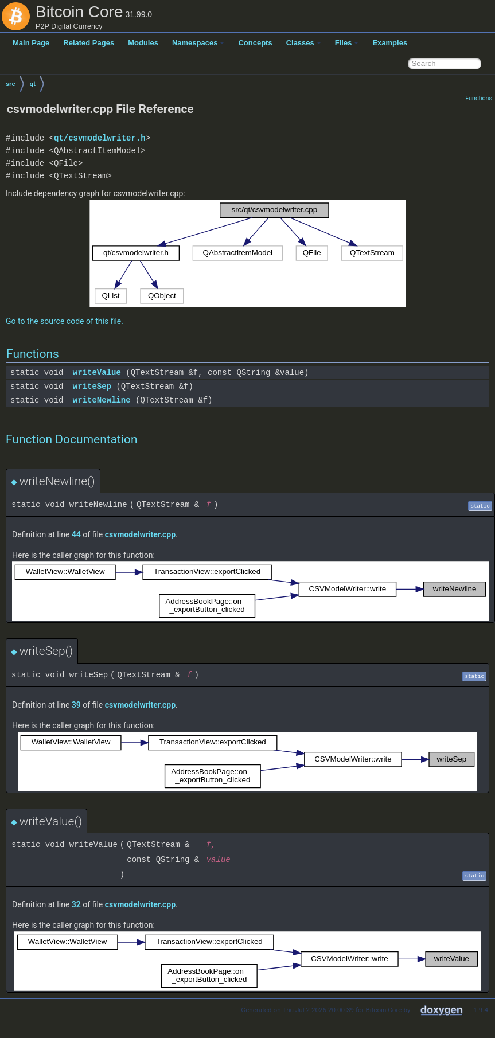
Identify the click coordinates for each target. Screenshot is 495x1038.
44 (76, 534)
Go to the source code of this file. (64, 321)
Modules (143, 42)
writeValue (97, 372)
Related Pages (88, 42)
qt (33, 83)
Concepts (255, 42)
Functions (478, 98)
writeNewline (102, 400)
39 (76, 704)
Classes (303, 42)
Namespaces (198, 42)
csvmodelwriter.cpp (140, 534)
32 (76, 904)
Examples (389, 42)
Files (347, 42)
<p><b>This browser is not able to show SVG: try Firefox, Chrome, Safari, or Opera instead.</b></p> (247, 253)
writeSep (92, 386)
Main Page (31, 42)
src (10, 83)
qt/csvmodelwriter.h (100, 137)
